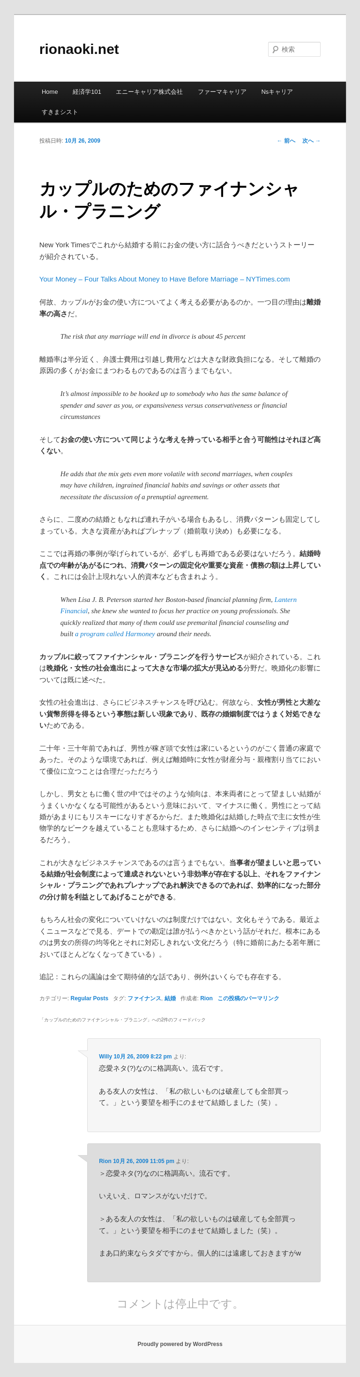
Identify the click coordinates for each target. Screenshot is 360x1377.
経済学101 (87, 91)
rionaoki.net (79, 49)
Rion (206, 998)
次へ (311, 140)
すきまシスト (60, 111)
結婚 (170, 998)
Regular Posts (89, 998)
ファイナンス (144, 998)
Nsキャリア (277, 91)
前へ (286, 140)
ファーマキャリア (222, 91)
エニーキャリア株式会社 (149, 91)
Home (50, 91)
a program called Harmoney (115, 634)
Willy (105, 1056)
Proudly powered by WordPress (179, 1344)
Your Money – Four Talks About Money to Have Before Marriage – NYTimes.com (164, 279)
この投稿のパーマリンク (248, 998)
